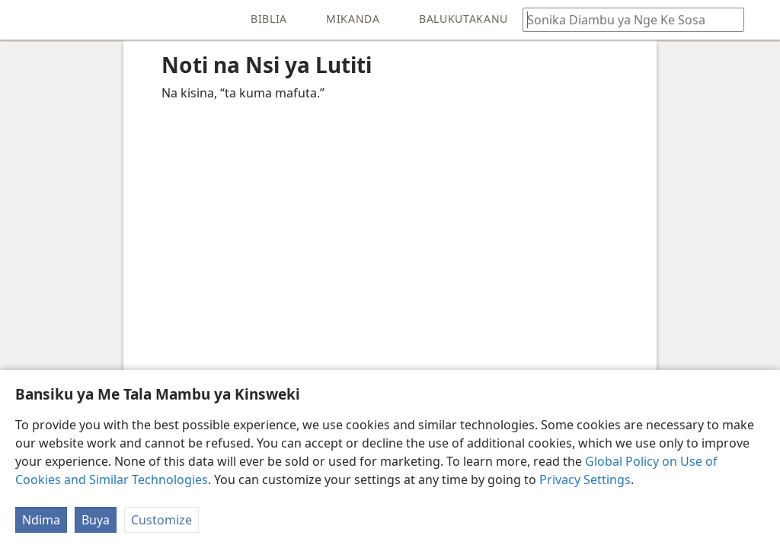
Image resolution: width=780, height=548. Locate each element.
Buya (96, 519)
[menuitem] (23, 20)
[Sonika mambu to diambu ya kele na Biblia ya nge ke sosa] (626, 19)
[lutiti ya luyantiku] (23, 20)
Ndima (41, 519)
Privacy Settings (585, 479)
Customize (161, 519)
